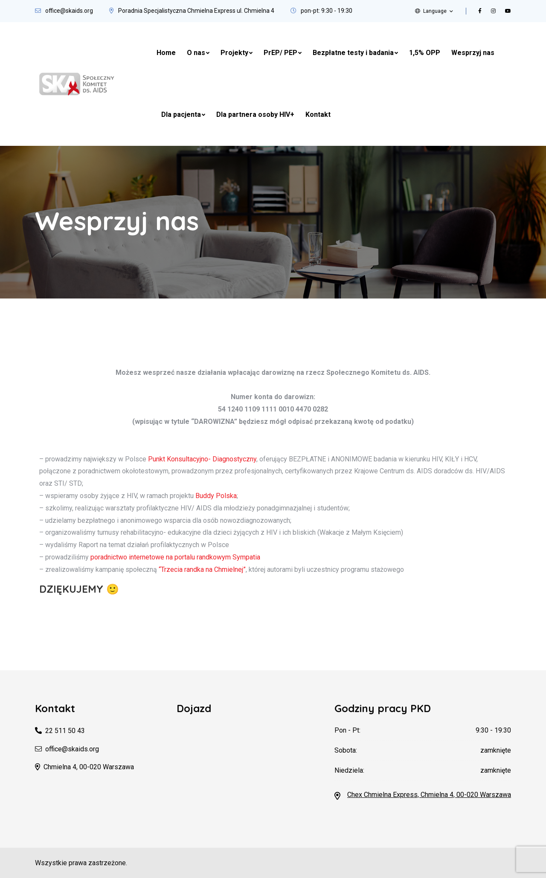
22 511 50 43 (65, 731)
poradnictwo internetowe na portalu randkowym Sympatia (175, 557)
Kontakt (318, 114)
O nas (196, 53)
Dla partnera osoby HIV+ (255, 114)
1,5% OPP (424, 53)
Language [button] (431, 11)
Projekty (234, 53)
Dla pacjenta (181, 114)
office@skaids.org (69, 10)
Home (166, 53)
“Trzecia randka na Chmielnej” (202, 569)
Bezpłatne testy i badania (353, 53)
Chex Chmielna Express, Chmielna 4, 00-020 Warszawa (429, 795)
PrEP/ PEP (280, 53)
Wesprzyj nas (472, 53)
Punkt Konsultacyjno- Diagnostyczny (202, 459)
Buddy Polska (216, 496)
